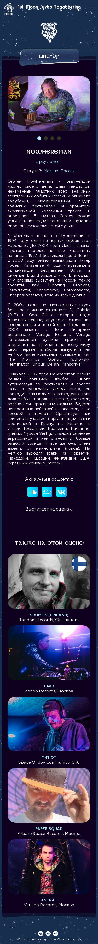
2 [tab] (46, 138)
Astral (49, 900)
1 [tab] (39, 138)
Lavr (49, 686)
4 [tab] (59, 138)
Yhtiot (49, 758)
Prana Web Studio (61, 939)
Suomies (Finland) (49, 615)
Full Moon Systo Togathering (49, 7)
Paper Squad (49, 829)
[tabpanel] (49, 103)
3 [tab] (52, 138)
